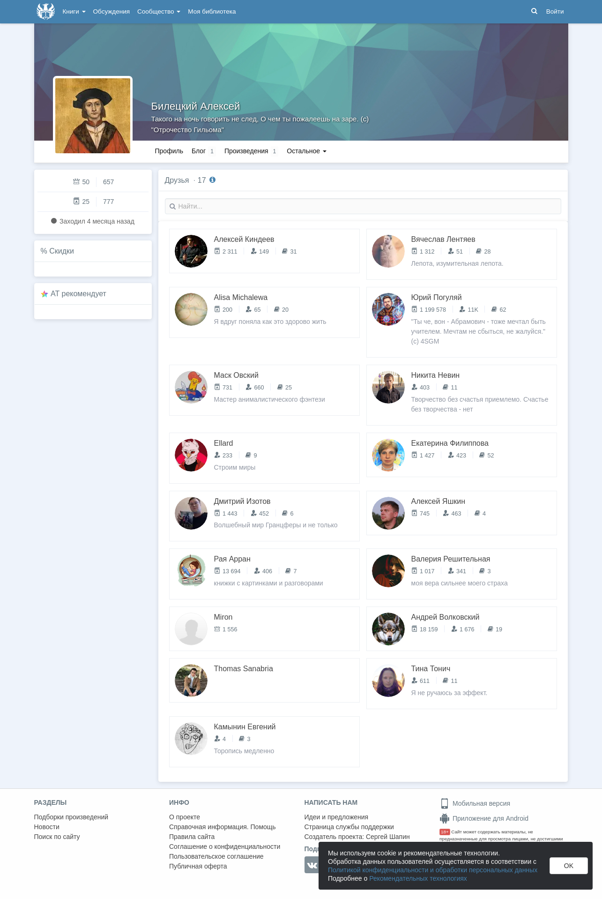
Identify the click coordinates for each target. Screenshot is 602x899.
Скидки (61, 251)
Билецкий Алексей (195, 106)
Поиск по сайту (57, 836)
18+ (445, 831)
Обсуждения (111, 11)
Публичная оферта (198, 866)
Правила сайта (192, 836)
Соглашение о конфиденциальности (224, 846)
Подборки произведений (71, 817)
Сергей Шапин (388, 836)
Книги (74, 11)
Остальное (307, 151)
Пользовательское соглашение (216, 856)
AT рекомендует (78, 294)
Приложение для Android (483, 818)
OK (568, 865)
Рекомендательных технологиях (418, 878)
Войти (555, 11)
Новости (46, 827)
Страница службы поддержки (349, 827)
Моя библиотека (212, 11)
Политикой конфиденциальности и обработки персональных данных (432, 870)
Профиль (169, 151)
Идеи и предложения (337, 817)
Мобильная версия (474, 803)
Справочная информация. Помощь (222, 827)
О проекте (184, 817)
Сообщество (158, 11)
